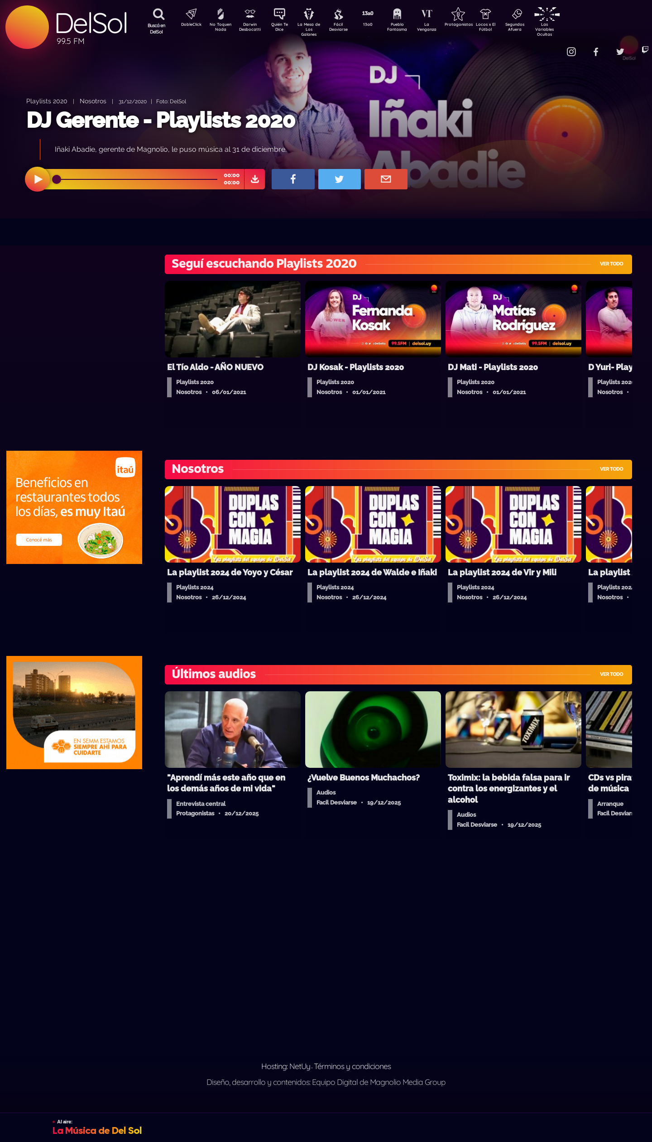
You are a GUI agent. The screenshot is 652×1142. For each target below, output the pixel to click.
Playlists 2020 (46, 101)
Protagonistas (473, 25)
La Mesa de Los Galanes (315, 29)
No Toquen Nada (219, 28)
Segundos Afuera (537, 28)
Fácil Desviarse (346, 28)
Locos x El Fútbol (505, 28)
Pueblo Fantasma (409, 28)
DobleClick (187, 25)
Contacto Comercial (551, 46)
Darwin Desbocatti (251, 28)
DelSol (90, 23)
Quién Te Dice (283, 28)
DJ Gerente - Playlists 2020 (160, 120)
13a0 (378, 25)
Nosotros (93, 101)
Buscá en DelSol (156, 28)
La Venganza (441, 28)
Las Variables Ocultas (568, 29)
